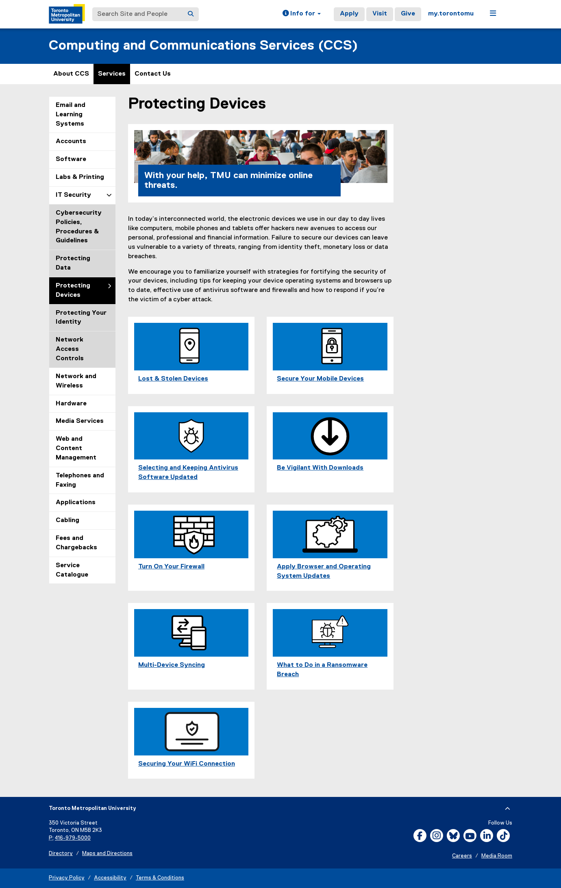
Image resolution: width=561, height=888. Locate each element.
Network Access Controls (70, 349)
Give (408, 14)
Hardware (71, 403)
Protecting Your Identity (81, 318)
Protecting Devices (73, 290)
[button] (301, 14)
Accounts (71, 141)
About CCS (71, 74)
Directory (61, 853)
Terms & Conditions (160, 878)
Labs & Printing (80, 177)
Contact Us (153, 74)
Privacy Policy (67, 878)
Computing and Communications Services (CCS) (203, 45)
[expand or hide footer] (507, 809)
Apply (349, 14)
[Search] (191, 14)
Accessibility (110, 878)
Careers (462, 856)
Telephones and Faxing (80, 480)
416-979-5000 (73, 838)
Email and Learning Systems (70, 114)
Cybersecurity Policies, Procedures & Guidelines (79, 227)
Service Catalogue (72, 570)
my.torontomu (451, 14)
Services (112, 74)
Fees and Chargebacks (76, 543)
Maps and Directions (107, 853)
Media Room (496, 856)
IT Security (73, 195)
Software (71, 159)
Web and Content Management (76, 448)
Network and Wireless (76, 381)
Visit (379, 14)
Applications (76, 502)
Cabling (67, 520)
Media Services (80, 421)
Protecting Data (73, 263)
